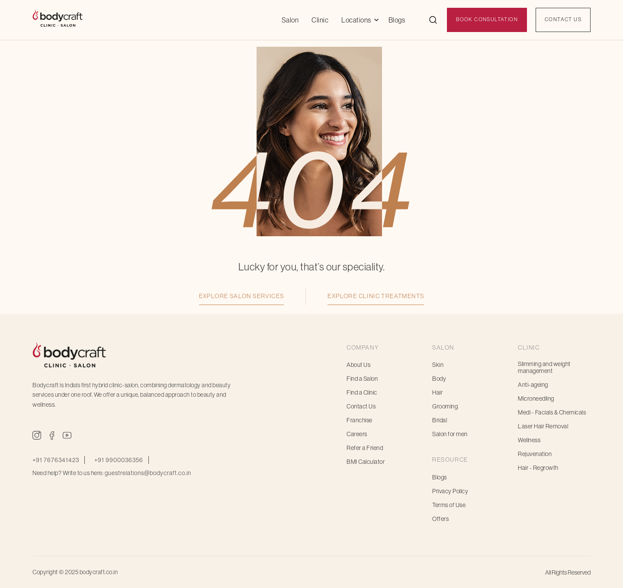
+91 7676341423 (55, 459)
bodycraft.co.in (99, 572)
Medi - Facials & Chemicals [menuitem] (552, 412)
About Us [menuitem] (358, 364)
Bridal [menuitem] (439, 420)
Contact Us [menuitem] (361, 406)
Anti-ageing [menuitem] (533, 384)
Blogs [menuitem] (439, 477)
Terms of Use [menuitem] (449, 504)
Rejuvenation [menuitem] (535, 453)
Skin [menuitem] (437, 364)
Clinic (320, 20)
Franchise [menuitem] (360, 420)
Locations (356, 20)
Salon (290, 20)
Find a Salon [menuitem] (362, 378)
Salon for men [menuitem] (450, 434)
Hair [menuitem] (437, 392)
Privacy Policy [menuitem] (450, 491)
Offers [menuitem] (440, 518)
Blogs (397, 20)
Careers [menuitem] (357, 434)
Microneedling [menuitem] (536, 398)
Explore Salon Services (241, 295)
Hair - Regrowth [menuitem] (538, 467)
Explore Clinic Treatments (376, 295)
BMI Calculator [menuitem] (366, 461)
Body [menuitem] (439, 378)
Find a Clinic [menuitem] (362, 392)
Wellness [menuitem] (529, 440)
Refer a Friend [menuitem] (365, 447)
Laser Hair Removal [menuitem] (543, 426)
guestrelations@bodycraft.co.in (148, 472)
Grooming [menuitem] (445, 406)
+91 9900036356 (118, 459)
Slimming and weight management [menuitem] (544, 367)
